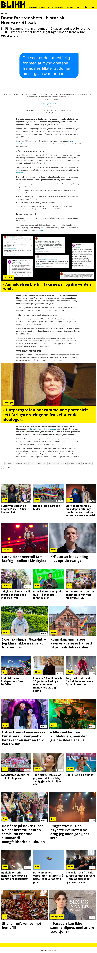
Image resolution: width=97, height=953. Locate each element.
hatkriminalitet (74, 463)
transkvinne (87, 463)
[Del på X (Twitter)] (48, 113)
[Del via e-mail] (51, 113)
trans (32, 463)
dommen (19, 173)
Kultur (50, 7)
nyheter (52, 463)
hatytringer (61, 463)
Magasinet (33, 7)
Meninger (59, 7)
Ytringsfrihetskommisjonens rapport (42, 429)
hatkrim (8, 463)
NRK (45, 163)
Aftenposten (40, 230)
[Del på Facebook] (45, 113)
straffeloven (42, 463)
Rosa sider (69, 7)
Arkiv (77, 7)
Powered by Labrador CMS (48, 950)
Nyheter (42, 7)
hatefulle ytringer (21, 463)
